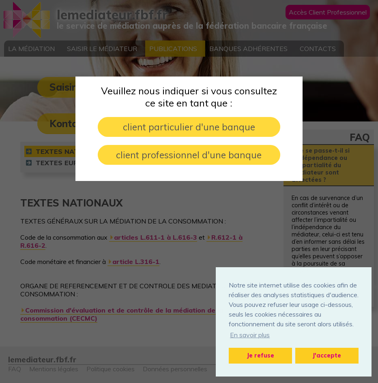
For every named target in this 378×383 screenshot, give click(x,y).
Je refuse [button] (260, 355)
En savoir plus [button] (250, 335)
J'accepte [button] (327, 355)
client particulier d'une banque (189, 127)
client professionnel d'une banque (189, 155)
